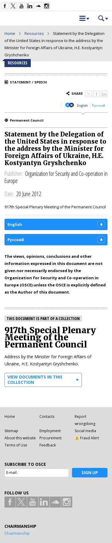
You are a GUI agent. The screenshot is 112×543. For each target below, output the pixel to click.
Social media (85, 430)
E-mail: (11, 472)
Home (9, 33)
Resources (34, 33)
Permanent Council (27, 120)
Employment (50, 430)
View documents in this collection (34, 379)
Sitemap (11, 430)
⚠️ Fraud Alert (87, 437)
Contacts (46, 416)
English (82, 105)
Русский (98, 105)
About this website (20, 437)
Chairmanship (17, 533)
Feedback (47, 445)
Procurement (50, 437)
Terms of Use (15, 445)
